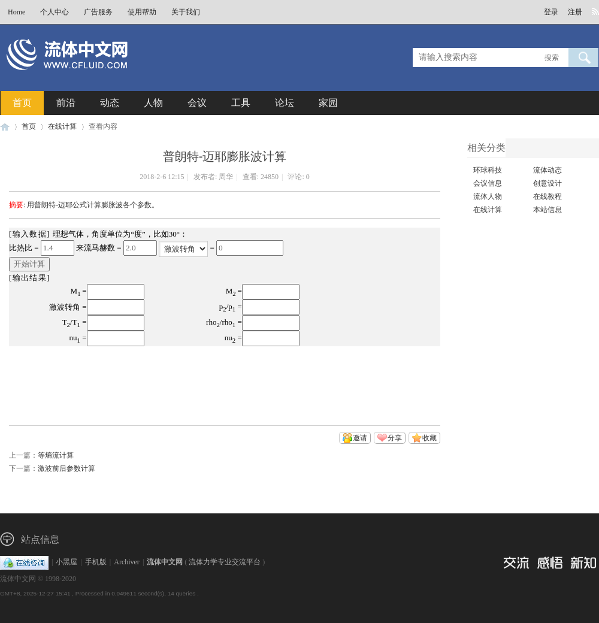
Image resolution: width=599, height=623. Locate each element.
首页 (22, 103)
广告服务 (98, 12)
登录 (551, 12)
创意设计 (547, 183)
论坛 (284, 103)
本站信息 (547, 209)
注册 (575, 12)
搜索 (551, 57)
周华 (226, 177)
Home (16, 12)
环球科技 (487, 170)
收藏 (429, 438)
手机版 (96, 562)
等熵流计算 (56, 455)
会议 (197, 103)
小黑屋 (66, 562)
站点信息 (40, 539)
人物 (153, 103)
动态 (109, 103)
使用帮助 (142, 12)
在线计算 (62, 126)
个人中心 (54, 12)
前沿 (65, 103)
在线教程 (547, 196)
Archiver (127, 562)
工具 (240, 103)
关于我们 (185, 12)
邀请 (360, 438)
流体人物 (487, 196)
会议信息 (487, 183)
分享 (395, 438)
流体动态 (547, 170)
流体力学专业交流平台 (225, 562)
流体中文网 (5, 126)
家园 (328, 103)
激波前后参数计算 (66, 468)
